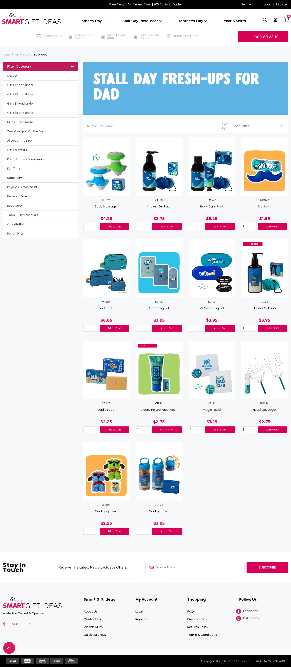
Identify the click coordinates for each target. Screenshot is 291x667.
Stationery (14, 178)
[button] (274, 22)
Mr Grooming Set (212, 308)
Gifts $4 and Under (20, 104)
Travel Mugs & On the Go (25, 131)
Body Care (14, 206)
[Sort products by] (258, 126)
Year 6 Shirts (235, 23)
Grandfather (16, 224)
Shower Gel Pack (159, 206)
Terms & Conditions (202, 634)
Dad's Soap (106, 410)
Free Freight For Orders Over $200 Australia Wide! (145, 4)
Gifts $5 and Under (20, 113)
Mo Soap (264, 206)
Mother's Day (193, 23)
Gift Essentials (17, 150)
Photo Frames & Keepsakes (26, 159)
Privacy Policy (197, 619)
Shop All (12, 76)
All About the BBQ (19, 141)
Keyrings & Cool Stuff (22, 187)
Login (268, 4)
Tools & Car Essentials (22, 215)
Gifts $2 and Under (20, 85)
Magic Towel (212, 410)
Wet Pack (106, 308)
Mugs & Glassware (20, 122)
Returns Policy (197, 627)
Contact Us (92, 619)
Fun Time (13, 168)
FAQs (191, 611)
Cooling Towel (159, 511)
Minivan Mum (93, 627)
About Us (90, 611)
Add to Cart (114, 226)
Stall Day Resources (142, 23)
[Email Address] (195, 567)
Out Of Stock (272, 328)
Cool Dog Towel (106, 511)
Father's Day (92, 23)
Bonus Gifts (15, 233)
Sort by (225, 126)
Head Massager (264, 410)
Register (282, 4)
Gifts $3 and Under (20, 94)
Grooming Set (159, 308)
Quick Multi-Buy (95, 634)
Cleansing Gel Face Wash (158, 410)
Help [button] (244, 4)
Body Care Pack (211, 206)
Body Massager (106, 206)
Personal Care (17, 196)
